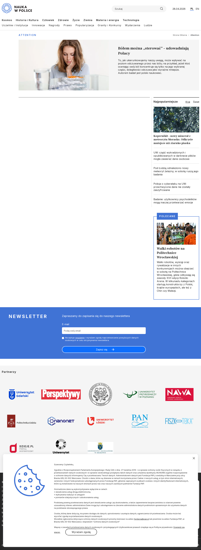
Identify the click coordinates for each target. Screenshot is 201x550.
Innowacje (38, 25)
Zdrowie (63, 20)
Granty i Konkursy (109, 25)
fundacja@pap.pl (141, 519)
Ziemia (87, 20)
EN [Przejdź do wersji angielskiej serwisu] (197, 8)
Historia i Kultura (27, 20)
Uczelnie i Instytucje (15, 25)
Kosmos (7, 20)
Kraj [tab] (187, 101)
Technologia (131, 20)
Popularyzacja (85, 25)
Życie (76, 20)
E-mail (65, 324)
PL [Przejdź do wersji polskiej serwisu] (191, 8)
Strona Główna (180, 35)
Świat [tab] (196, 101)
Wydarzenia (132, 25)
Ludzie (148, 25)
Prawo (67, 25)
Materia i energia (107, 20)
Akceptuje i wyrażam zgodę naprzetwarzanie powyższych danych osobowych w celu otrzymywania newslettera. (102, 338)
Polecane (167, 216)
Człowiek (48, 20)
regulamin (80, 337)
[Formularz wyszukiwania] (139, 8)
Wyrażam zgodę (81, 532)
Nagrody (54, 25)
